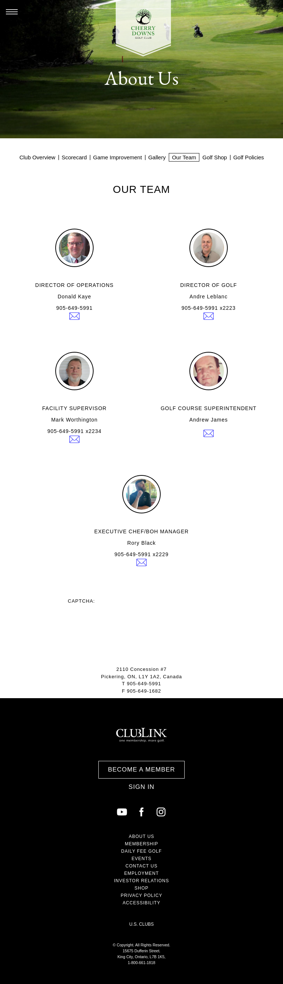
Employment (141, 873)
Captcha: (81, 601)
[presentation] (124, 618)
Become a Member (141, 769)
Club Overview (38, 157)
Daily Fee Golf (141, 851)
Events (141, 858)
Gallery (157, 157)
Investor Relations (141, 880)
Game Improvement (117, 157)
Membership (141, 843)
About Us (141, 836)
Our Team (184, 157)
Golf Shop (214, 157)
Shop (141, 888)
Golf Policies (248, 157)
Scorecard (74, 157)
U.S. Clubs (141, 924)
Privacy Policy (142, 895)
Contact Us (142, 866)
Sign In (141, 786)
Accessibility (141, 902)
